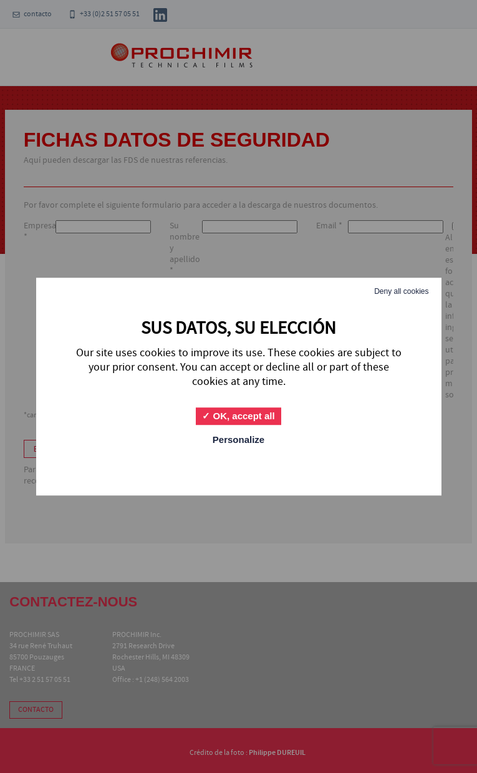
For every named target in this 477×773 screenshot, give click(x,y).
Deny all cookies (401, 291)
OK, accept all (238, 416)
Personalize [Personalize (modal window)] (238, 439)
